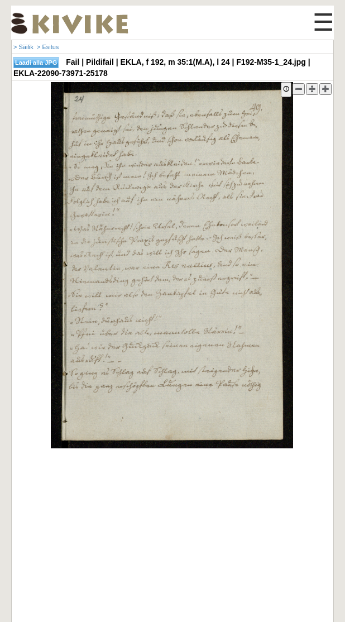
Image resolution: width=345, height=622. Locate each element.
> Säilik (23, 47)
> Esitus (48, 47)
